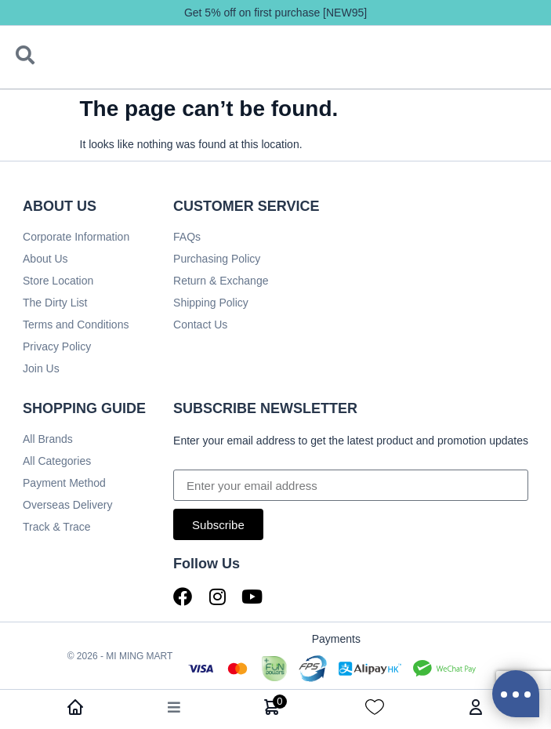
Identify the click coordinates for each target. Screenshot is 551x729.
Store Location (58, 280)
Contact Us (200, 324)
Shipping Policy (210, 302)
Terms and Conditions (76, 324)
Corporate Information (76, 236)
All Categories (57, 461)
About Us (45, 258)
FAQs (187, 236)
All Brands (48, 439)
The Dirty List (55, 302)
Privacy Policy (57, 346)
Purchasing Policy (216, 258)
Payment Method (64, 483)
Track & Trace (57, 526)
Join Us (41, 368)
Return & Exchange (220, 280)
